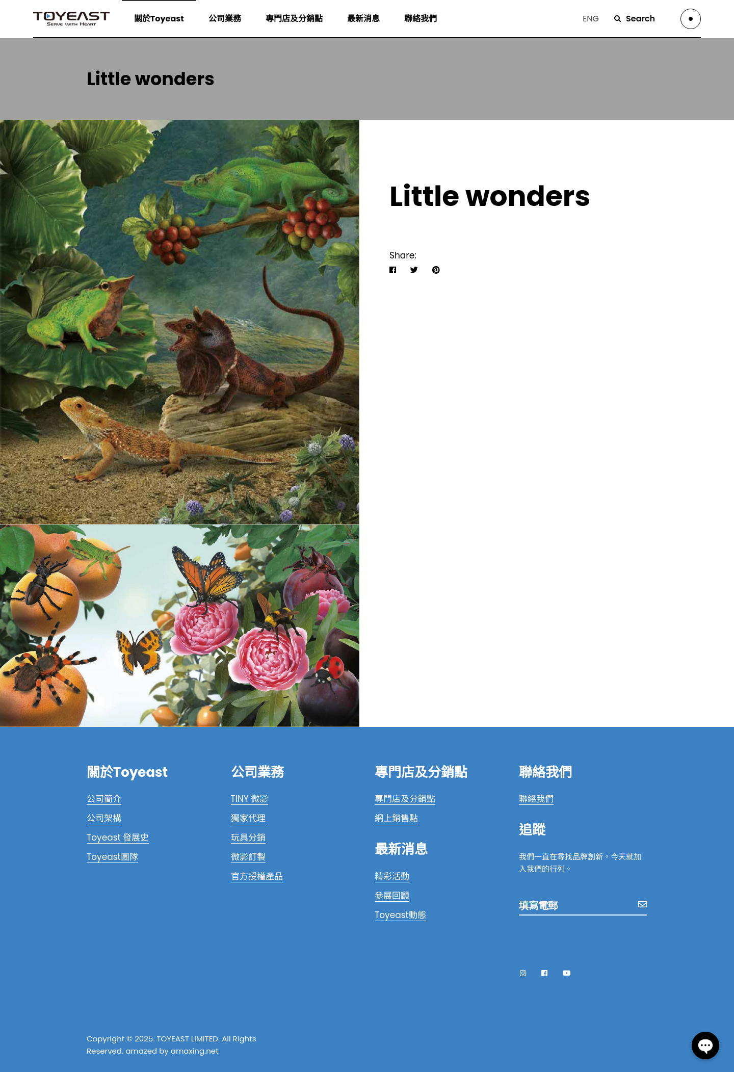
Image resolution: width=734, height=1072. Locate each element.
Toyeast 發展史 (118, 837)
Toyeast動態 (400, 915)
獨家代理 (248, 818)
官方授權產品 (257, 876)
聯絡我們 (536, 799)
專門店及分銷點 (405, 799)
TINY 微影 (250, 799)
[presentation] (596, 939)
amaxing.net (195, 1050)
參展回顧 (392, 896)
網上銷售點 (396, 818)
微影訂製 (248, 857)
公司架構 (104, 818)
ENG (591, 18)
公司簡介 (104, 799)
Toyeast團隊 (112, 857)
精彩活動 (392, 876)
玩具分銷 (248, 837)
